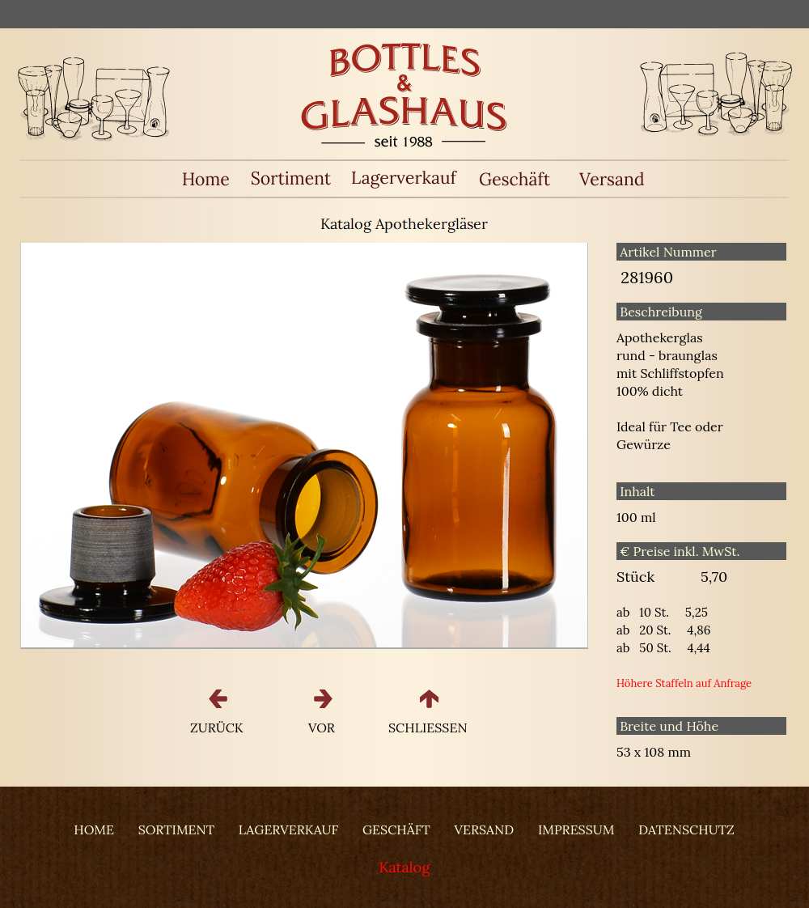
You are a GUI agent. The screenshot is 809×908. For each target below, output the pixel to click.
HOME (94, 829)
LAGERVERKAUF (288, 829)
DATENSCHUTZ (686, 829)
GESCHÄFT (396, 829)
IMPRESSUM (576, 829)
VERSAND (485, 829)
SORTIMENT (176, 829)
